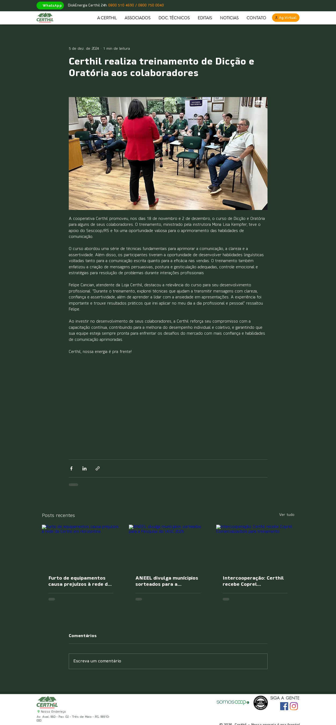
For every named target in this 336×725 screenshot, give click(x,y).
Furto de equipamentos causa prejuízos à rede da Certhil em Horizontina (79, 582)
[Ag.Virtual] (285, 17)
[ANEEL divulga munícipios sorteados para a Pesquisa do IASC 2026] (168, 547)
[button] (137, 18)
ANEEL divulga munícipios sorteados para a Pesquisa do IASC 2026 (166, 582)
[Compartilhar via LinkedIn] (84, 468)
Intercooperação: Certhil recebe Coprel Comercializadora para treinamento (253, 582)
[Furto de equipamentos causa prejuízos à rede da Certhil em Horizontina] (81, 547)
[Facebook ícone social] (284, 706)
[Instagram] (294, 706)
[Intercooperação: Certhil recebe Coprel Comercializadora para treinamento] (255, 547)
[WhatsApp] (50, 5)
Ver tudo (286, 515)
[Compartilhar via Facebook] (71, 468)
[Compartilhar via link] (97, 468)
